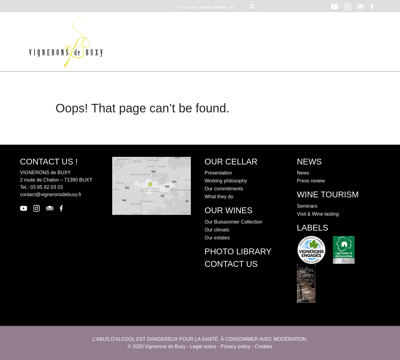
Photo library (238, 251)
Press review (311, 180)
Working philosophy (226, 180)
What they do (219, 196)
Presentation (218, 172)
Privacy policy (236, 346)
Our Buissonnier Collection (233, 221)
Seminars (307, 206)
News (303, 172)
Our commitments (224, 188)
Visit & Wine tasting (318, 214)
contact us (231, 264)
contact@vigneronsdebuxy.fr (51, 194)
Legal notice (203, 346)
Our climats (217, 229)
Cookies (264, 346)
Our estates (217, 237)
